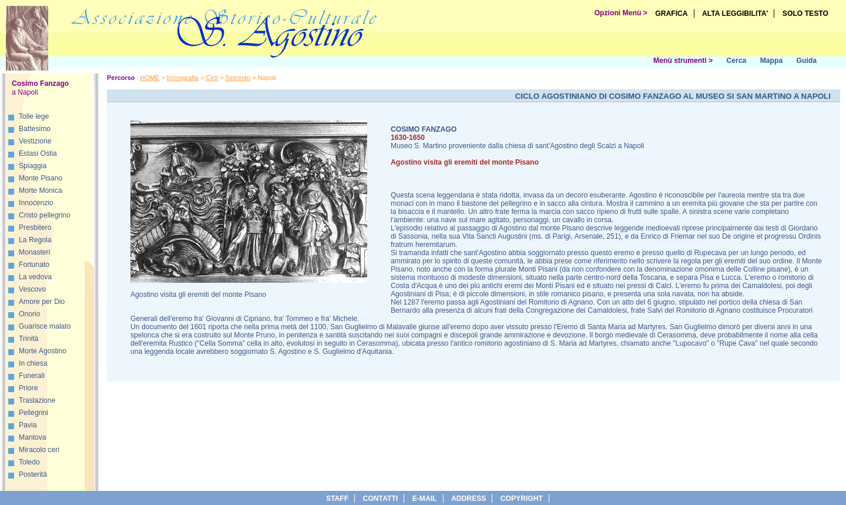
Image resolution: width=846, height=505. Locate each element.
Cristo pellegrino (44, 215)
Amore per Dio (42, 301)
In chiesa (33, 363)
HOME (150, 77)
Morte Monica (40, 190)
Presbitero (35, 227)
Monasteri (34, 252)
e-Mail (424, 498)
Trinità (28, 339)
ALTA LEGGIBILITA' (735, 13)
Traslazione (37, 400)
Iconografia (183, 77)
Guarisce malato (45, 326)
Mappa (771, 60)
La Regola (35, 240)
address (468, 498)
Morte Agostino (42, 351)
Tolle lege (34, 116)
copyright (522, 498)
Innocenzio (36, 203)
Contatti (380, 498)
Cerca (736, 60)
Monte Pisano (40, 178)
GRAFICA (671, 13)
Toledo (29, 462)
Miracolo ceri (39, 450)
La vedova (35, 277)
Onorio (30, 314)
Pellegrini (33, 413)
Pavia (27, 425)
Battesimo (35, 129)
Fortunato (34, 264)
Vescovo (32, 289)
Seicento (238, 77)
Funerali (32, 376)
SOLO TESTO (805, 13)
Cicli (212, 77)
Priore (28, 388)
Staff (337, 498)
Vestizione (35, 141)
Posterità (33, 474)
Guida (807, 60)
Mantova (32, 437)
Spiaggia (32, 166)
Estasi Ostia (38, 153)
